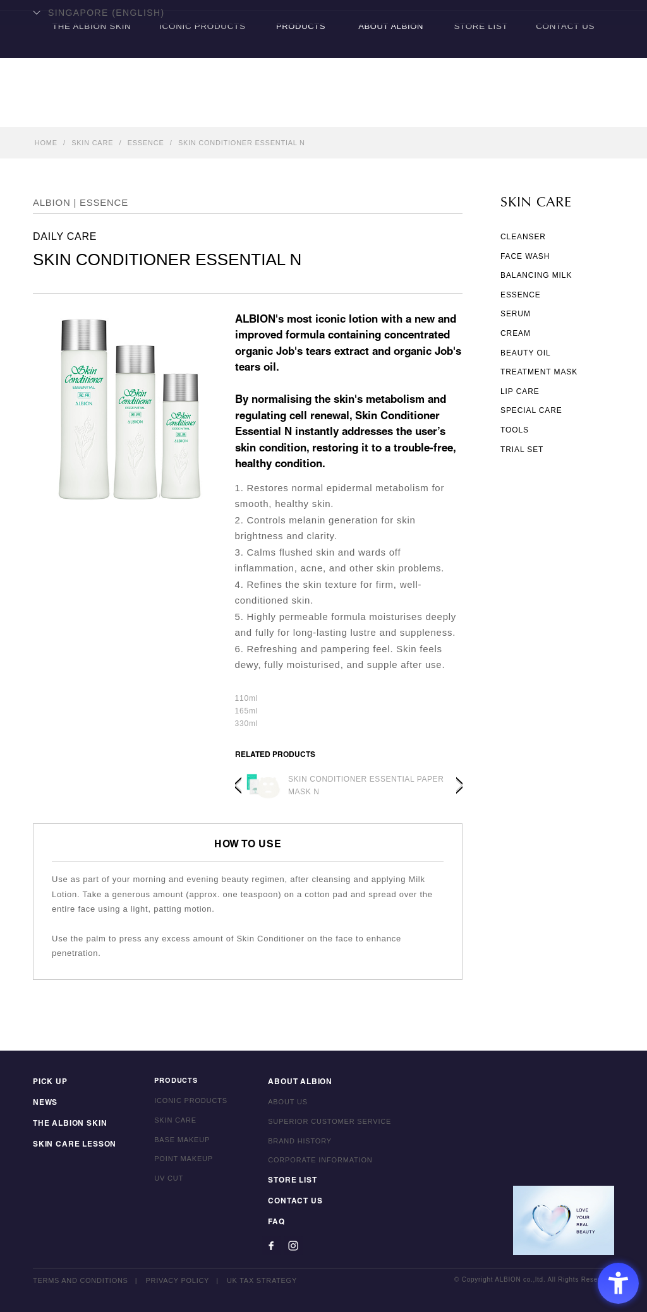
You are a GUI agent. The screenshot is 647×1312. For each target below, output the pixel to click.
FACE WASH (525, 256)
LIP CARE (520, 391)
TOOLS (514, 430)
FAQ (269, 1222)
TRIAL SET (521, 449)
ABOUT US (281, 1105)
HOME (46, 142)
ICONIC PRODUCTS (201, 111)
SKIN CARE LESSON (71, 1145)
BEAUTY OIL (525, 353)
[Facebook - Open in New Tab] (264, 1245)
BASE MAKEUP (175, 1144)
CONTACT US (568, 111)
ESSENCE (146, 142)
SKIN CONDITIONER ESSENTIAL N (241, 142)
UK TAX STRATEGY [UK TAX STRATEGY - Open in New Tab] (262, 1280)
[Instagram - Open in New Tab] (286, 1245)
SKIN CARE (92, 142)
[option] (349, 785)
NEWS (44, 1105)
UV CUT (161, 1183)
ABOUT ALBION (390, 111)
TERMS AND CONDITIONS (80, 1280)
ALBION (323, 60)
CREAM (515, 333)
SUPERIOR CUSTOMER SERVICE (322, 1125)
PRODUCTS (300, 111)
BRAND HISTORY (293, 1144)
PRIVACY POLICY (178, 1280)
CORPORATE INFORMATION (313, 1163)
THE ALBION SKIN (88, 111)
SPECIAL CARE (531, 410)
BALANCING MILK (536, 275)
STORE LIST (481, 111)
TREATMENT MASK (538, 371)
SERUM (515, 313)
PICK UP (48, 1086)
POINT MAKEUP (176, 1163)
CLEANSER (523, 236)
